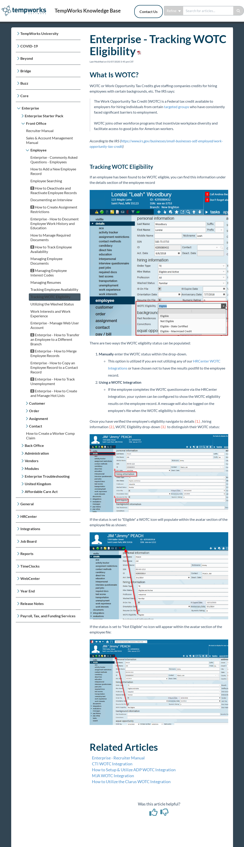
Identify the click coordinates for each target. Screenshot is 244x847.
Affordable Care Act (41, 491)
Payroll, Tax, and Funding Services (47, 616)
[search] (208, 11)
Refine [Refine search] (174, 11)
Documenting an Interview (51, 200)
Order (34, 411)
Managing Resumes (45, 282)
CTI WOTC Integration (112, 763)
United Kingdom (38, 484)
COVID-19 (29, 46)
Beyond (26, 58)
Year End (27, 591)
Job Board (28, 541)
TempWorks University (39, 33)
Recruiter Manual (40, 130)
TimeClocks (30, 566)
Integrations (30, 528)
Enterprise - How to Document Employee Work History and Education (54, 223)
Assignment (38, 418)
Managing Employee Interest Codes (48, 272)
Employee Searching (46, 181)
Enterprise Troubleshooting (47, 476)
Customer (37, 403)
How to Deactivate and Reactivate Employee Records (53, 190)
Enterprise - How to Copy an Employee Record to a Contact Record (54, 367)
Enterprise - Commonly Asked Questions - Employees (54, 159)
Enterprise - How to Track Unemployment (52, 381)
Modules (32, 468)
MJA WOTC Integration (113, 775)
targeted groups (176, 106)
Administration (37, 453)
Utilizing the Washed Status (52, 304)
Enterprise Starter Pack (44, 116)
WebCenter (30, 578)
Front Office (36, 123)
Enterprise (30, 108)
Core (24, 96)
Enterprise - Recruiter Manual (118, 757)
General (27, 504)
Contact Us (148, 11)
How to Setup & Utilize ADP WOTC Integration (134, 769)
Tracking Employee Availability (54, 289)
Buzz (24, 83)
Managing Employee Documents (46, 260)
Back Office (34, 445)
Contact (35, 426)
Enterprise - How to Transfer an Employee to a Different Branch (54, 339)
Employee (38, 150)
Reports (26, 553)
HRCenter (28, 516)
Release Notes (32, 603)
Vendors (31, 461)
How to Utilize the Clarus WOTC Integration (131, 781)
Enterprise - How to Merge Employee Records (53, 353)
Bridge (25, 71)
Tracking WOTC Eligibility (50, 296)
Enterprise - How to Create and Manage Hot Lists (53, 393)
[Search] (238, 11)
